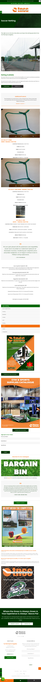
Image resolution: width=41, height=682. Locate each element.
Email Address (4, 440)
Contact (27, 3)
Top (39, 668)
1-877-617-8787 (31, 1)
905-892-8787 (24, 1)
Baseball (4, 314)
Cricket (3, 317)
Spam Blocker (3, 445)
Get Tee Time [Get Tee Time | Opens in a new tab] (14, 3)
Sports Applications (6, 308)
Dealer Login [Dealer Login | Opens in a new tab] (10, 657)
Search (21, 671)
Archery (4, 311)
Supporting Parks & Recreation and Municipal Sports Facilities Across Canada (18, 550)
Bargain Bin (9, 477)
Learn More (6, 86)
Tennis (3, 328)
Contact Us (18, 86)
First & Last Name (4, 436)
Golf (3, 320)
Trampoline (4, 331)
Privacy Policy (17, 671)
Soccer (3, 326)
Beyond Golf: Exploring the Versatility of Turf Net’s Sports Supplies (16, 558)
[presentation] (7, 447)
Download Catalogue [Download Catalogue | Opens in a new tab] (20, 430)
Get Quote (21, 3)
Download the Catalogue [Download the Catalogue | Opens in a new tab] (10, 374)
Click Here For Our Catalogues (20, 456)
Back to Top (24, 671)
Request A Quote (20, 103)
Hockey (3, 323)
